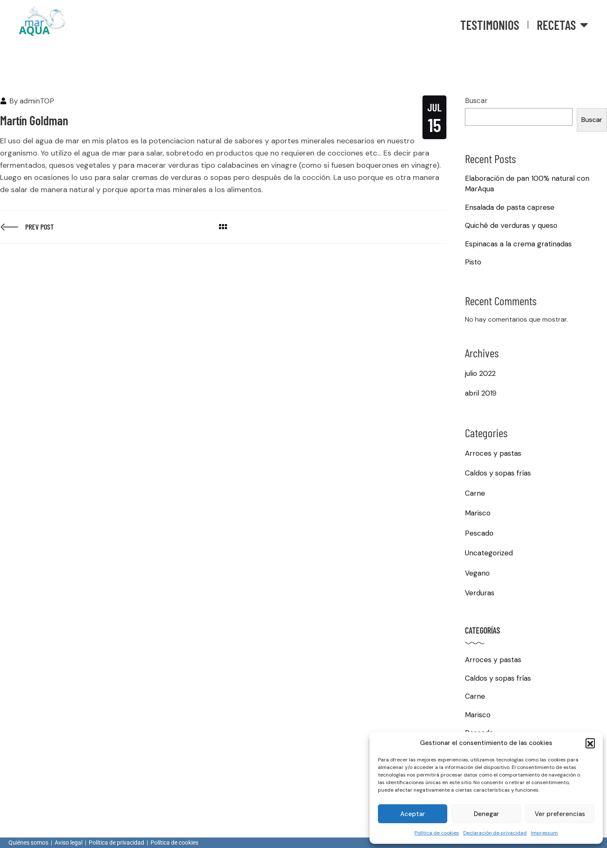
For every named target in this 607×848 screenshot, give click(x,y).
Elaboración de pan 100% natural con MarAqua (527, 184)
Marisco (478, 513)
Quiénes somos (28, 842)
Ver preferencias (560, 814)
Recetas (562, 24)
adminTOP (37, 101)
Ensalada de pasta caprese (509, 207)
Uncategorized (489, 552)
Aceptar (412, 814)
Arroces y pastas (493, 453)
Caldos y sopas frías (498, 473)
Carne (475, 493)
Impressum (544, 833)
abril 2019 (480, 393)
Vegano (477, 573)
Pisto (473, 262)
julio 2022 (480, 373)
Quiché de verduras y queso (511, 225)
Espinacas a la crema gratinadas (518, 243)
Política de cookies (436, 833)
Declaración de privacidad (495, 833)
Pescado (479, 533)
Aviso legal (68, 842)
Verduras (479, 592)
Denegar (486, 814)
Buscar (476, 100)
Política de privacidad (116, 842)
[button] (590, 743)
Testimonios (489, 24)
